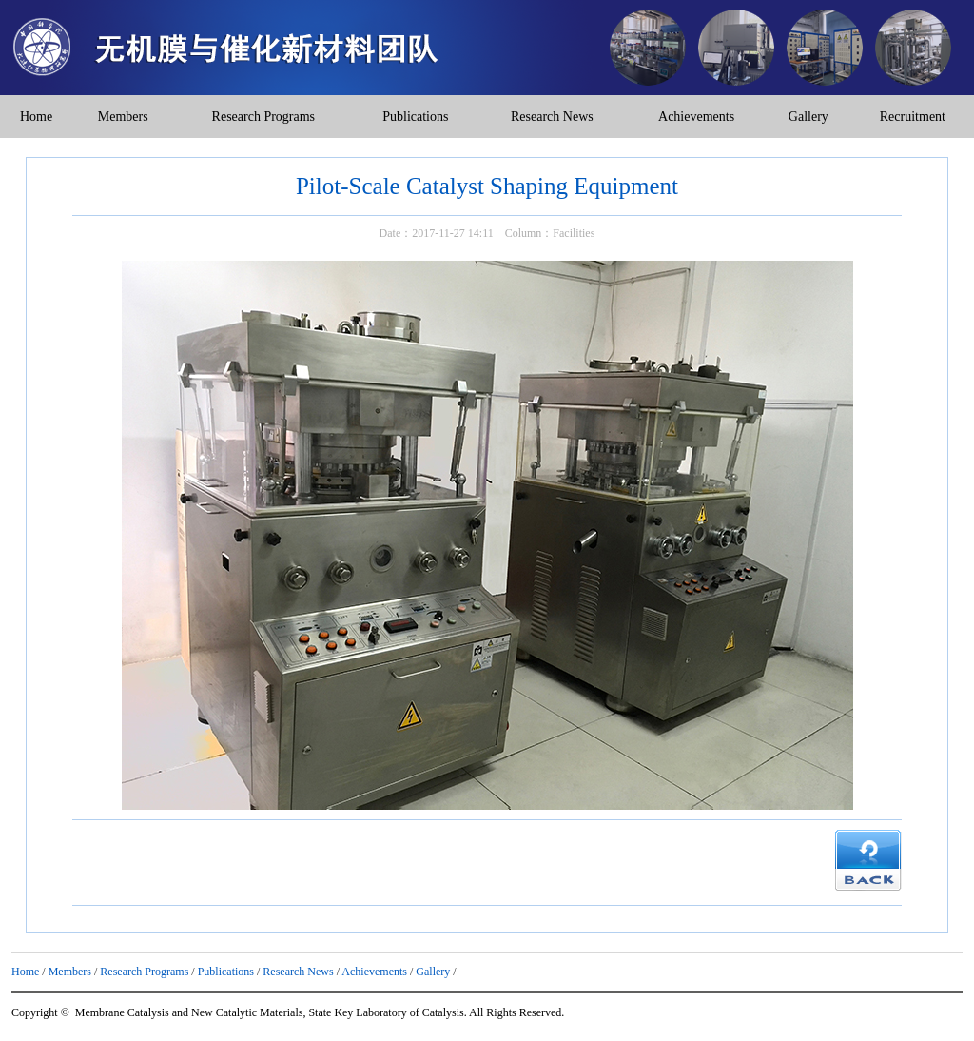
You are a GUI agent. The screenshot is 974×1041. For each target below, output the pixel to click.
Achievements (696, 116)
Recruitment (912, 116)
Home (36, 116)
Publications (415, 116)
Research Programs (263, 116)
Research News (552, 116)
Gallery (808, 116)
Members (123, 116)
